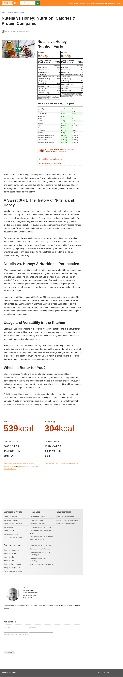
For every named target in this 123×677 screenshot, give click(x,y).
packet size (28, 466)
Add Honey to (51, 163)
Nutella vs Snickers (10, 517)
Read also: (60, 151)
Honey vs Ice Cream (11, 553)
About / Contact (108, 673)
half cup (47, 466)
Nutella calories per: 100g (11, 463)
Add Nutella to (52, 159)
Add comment (9, 652)
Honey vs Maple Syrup (11, 550)
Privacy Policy (97, 673)
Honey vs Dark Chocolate (12, 564)
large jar (13, 469)
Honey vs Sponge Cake (12, 567)
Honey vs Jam (9, 560)
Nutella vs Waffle (9, 531)
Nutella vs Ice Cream (11, 534)
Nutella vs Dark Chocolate (13, 524)
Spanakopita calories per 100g (40, 527)
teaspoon (13, 466)
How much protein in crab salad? (41, 564)
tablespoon (7, 466)
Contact (118, 3)
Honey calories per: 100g (51, 463)
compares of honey (15, 571)
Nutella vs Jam (9, 527)
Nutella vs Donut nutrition (65, 517)
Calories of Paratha (37, 520)
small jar (34, 466)
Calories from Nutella (37, 517)
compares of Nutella (16, 538)
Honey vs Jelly (9, 557)
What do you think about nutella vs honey (16, 634)
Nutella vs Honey (19, 12)
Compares (83, 3)
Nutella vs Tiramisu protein (65, 524)
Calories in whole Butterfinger (40, 549)
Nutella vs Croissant (11, 520)
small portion (21, 466)
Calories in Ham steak (37, 524)
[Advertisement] (18, 78)
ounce (20, 463)
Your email (32, 628)
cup (78, 463)
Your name (7, 628)
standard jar (7, 469)
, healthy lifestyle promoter (18, 31)
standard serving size (29, 463)
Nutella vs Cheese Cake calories (67, 520)
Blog (88, 3)
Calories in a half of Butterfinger (41, 545)
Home (3, 12)
